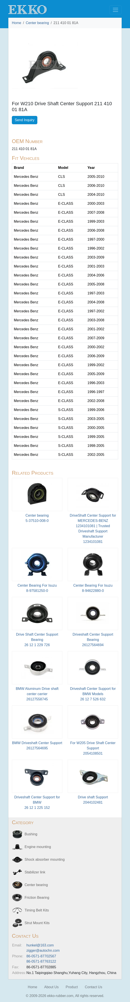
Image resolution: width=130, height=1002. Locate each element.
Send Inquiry (24, 120)
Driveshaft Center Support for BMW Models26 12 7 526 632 (93, 694)
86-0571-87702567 (41, 956)
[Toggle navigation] (115, 9)
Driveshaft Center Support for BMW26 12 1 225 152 (37, 802)
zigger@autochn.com (43, 950)
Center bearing (37, 23)
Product (72, 987)
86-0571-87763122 (41, 961)
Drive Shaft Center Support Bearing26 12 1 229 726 (37, 640)
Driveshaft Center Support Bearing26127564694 (93, 640)
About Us (51, 987)
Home (16, 23)
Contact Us (93, 987)
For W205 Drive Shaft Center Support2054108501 (93, 748)
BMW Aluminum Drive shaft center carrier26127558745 (37, 694)
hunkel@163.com (40, 945)
